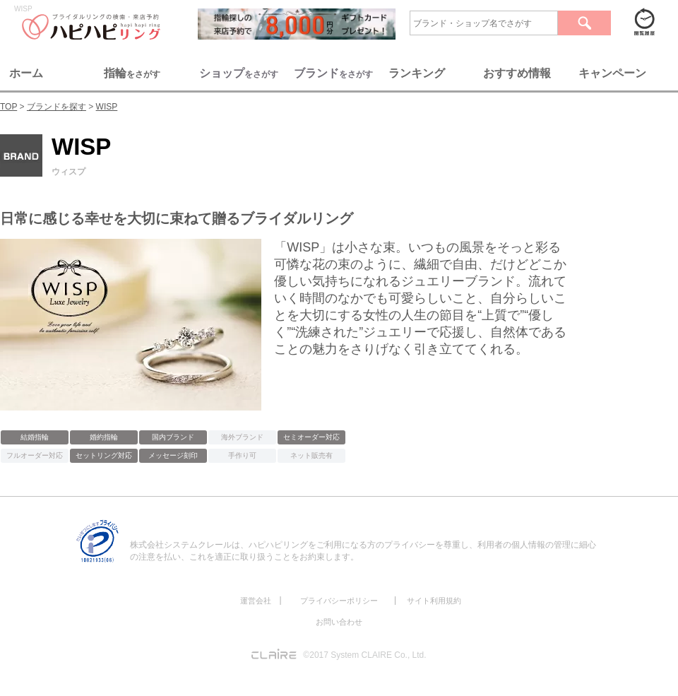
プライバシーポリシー (339, 600)
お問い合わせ (339, 622)
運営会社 (255, 600)
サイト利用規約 (434, 600)
